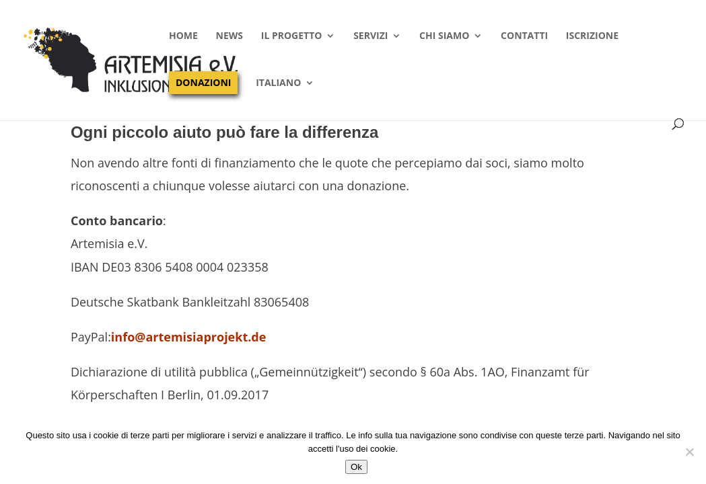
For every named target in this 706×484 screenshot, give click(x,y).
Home (183, 36)
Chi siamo (444, 36)
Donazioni (203, 82)
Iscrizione (592, 36)
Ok (356, 467)
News (229, 36)
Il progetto (291, 36)
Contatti (524, 36)
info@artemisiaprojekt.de (189, 337)
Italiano (278, 83)
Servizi (370, 36)
